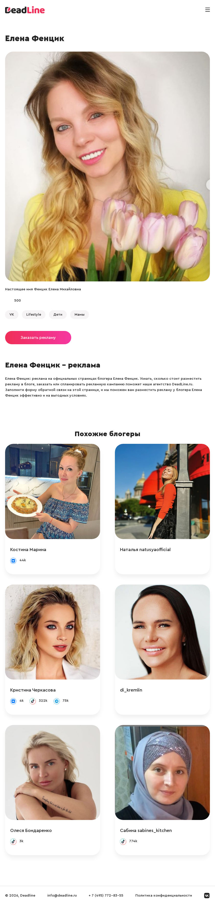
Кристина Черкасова (33, 690)
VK (11, 314)
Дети (57, 314)
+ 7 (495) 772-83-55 (106, 895)
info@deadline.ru (62, 895)
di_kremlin (131, 690)
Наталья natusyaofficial (145, 549)
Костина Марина (28, 549)
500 (17, 300)
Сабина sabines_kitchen (146, 830)
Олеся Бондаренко (31, 830)
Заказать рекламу (38, 338)
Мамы (80, 314)
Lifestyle (33, 314)
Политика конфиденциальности (163, 895)
